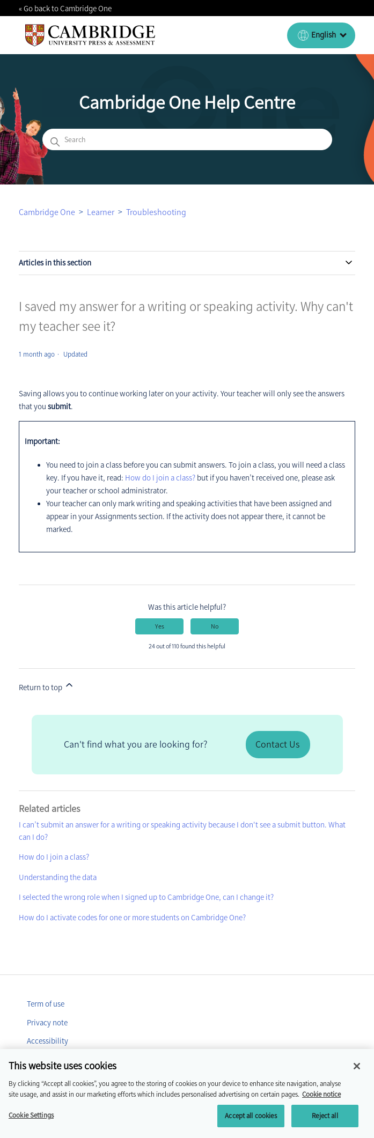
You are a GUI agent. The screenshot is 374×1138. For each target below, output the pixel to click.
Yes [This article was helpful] (159, 626)
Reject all (325, 1123)
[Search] (187, 139)
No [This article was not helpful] (214, 626)
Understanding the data (58, 877)
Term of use (45, 1004)
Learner (100, 212)
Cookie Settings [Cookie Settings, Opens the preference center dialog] (31, 1122)
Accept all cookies (250, 1123)
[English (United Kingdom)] (321, 35)
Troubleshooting (156, 212)
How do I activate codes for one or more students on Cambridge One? (132, 917)
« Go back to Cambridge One (65, 8)
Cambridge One (47, 212)
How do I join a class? (160, 478)
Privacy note (47, 1023)
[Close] (357, 1073)
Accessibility (47, 1041)
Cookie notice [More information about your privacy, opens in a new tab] (321, 1101)
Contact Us (277, 744)
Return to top (47, 685)
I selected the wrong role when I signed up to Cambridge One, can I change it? (146, 897)
